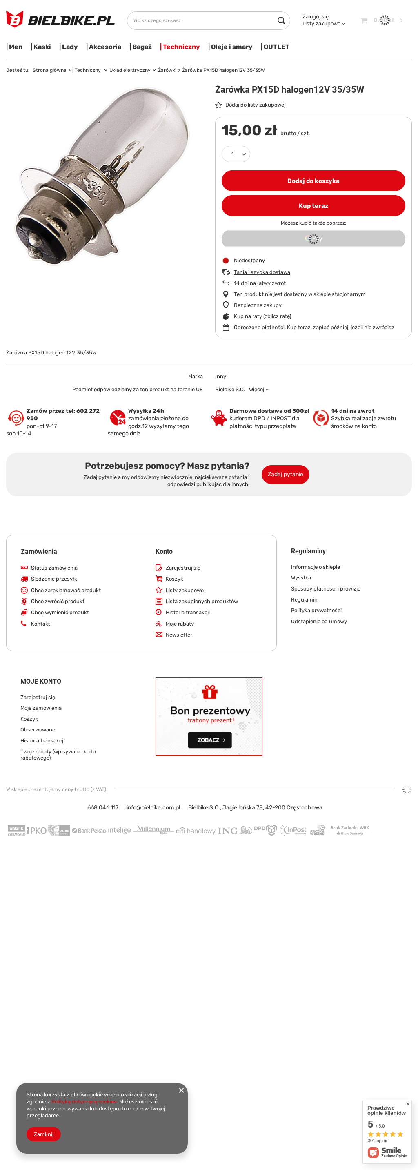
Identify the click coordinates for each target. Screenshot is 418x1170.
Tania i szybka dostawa (262, 272)
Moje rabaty (180, 624)
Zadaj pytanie (285, 474)
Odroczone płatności (259, 327)
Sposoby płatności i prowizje (325, 589)
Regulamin (304, 600)
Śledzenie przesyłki (54, 579)
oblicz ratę (277, 316)
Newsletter (179, 635)
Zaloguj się (315, 16)
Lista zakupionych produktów (202, 601)
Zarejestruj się (183, 568)
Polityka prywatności (316, 610)
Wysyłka (301, 578)
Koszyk (174, 579)
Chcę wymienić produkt (60, 612)
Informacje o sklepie (315, 567)
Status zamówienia (54, 568)
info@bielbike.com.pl (153, 807)
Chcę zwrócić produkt (57, 601)
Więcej (256, 389)
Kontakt (40, 624)
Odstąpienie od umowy (319, 621)
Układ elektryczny (130, 70)
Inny (220, 376)
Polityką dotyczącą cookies (84, 1102)
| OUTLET (275, 47)
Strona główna (50, 70)
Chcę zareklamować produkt (66, 590)
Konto (164, 551)
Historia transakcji (188, 612)
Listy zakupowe (321, 23)
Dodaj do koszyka (313, 181)
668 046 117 (102, 807)
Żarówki (167, 70)
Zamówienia (39, 551)
